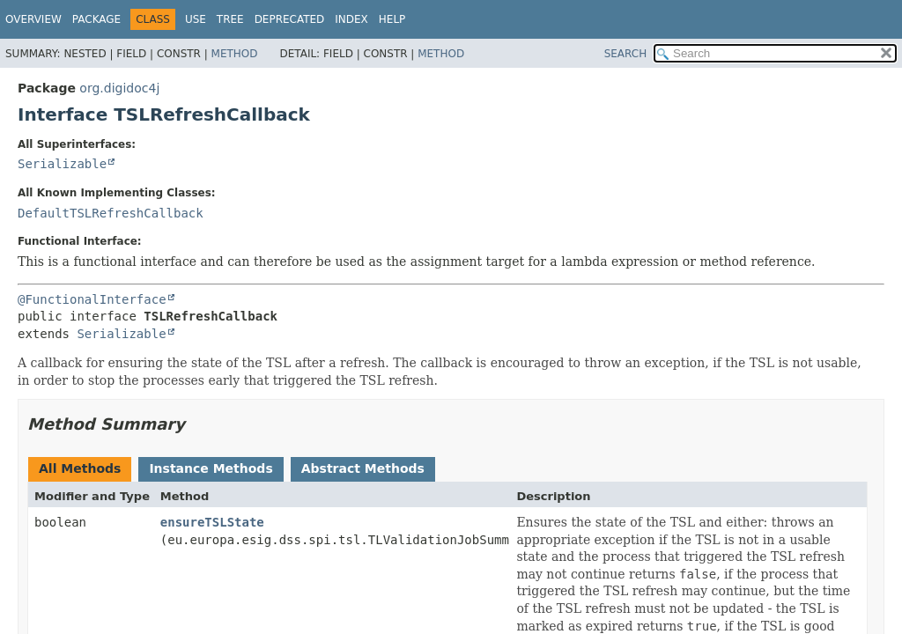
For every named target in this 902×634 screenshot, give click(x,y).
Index (351, 19)
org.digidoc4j (119, 88)
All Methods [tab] (80, 468)
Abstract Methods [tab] (363, 468)
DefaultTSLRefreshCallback (110, 213)
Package (96, 19)
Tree (230, 19)
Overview (33, 19)
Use (195, 19)
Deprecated (290, 19)
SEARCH (625, 54)
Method (234, 54)
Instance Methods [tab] (210, 468)
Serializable (62, 164)
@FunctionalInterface (92, 299)
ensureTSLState (212, 522)
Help (392, 19)
